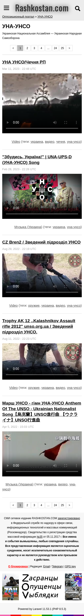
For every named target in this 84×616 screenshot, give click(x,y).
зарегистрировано (69, 518)
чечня (60, 141)
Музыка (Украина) (28, 227)
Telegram (57, 566)
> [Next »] (69, 48)
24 (55, 48)
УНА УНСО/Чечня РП (24, 62)
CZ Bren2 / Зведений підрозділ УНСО (41, 242)
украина (37, 141)
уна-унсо (74, 141)
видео (49, 141)
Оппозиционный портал (18, 16)
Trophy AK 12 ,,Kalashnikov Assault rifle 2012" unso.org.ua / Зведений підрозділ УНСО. (38, 326)
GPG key (70, 566)
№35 (40, 536)
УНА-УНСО (45, 16)
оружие (34, 305)
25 (62, 48)
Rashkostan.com (42, 7)
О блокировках (18, 566)
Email (46, 566)
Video (16, 141)
